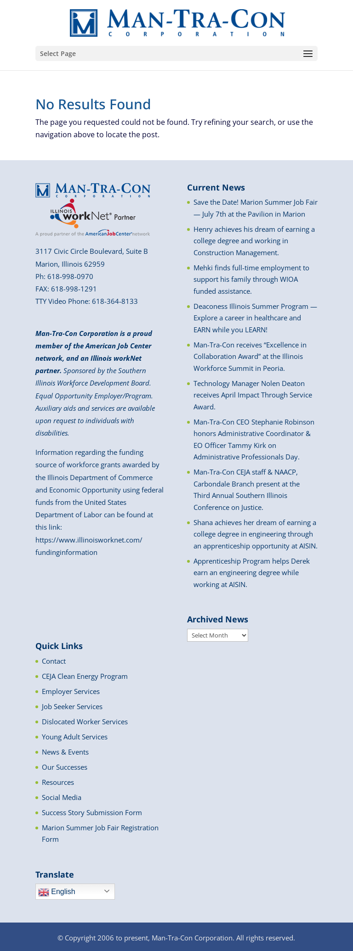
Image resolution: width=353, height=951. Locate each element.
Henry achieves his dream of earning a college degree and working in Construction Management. (254, 240)
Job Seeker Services (72, 706)
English (56, 892)
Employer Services (71, 691)
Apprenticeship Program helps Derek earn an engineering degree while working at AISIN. (252, 572)
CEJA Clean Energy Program (85, 676)
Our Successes (64, 767)
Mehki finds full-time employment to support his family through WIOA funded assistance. (251, 279)
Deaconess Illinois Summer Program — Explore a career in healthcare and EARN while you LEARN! (255, 318)
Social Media (61, 797)
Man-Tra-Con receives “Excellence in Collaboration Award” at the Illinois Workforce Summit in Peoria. (250, 356)
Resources (58, 782)
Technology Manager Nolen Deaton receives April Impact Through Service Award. (253, 395)
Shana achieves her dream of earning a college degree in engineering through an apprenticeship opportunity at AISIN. (256, 534)
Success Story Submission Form (92, 812)
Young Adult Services (75, 736)
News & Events (65, 751)
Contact (54, 661)
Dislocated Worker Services (85, 721)
